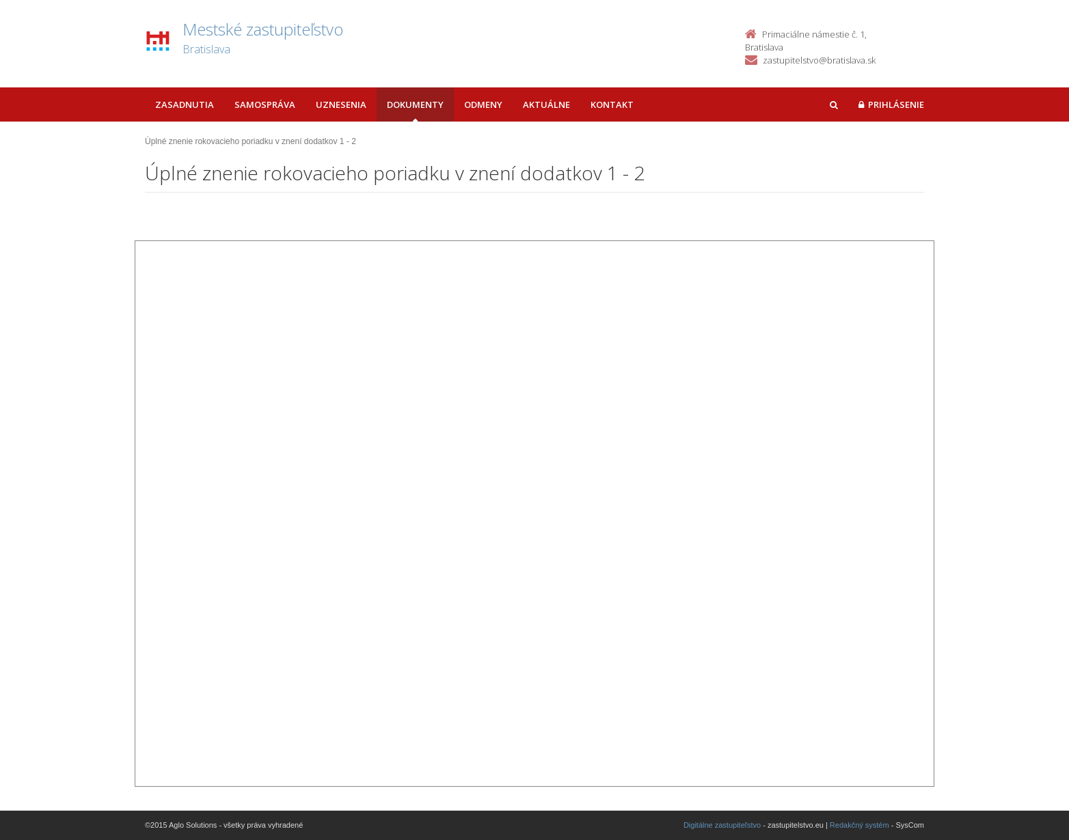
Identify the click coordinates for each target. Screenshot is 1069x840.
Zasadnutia (184, 104)
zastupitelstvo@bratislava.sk (819, 60)
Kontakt (612, 104)
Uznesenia (341, 104)
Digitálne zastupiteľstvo (722, 825)
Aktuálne (546, 104)
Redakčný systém (859, 825)
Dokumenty (415, 104)
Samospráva (264, 104)
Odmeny (483, 104)
